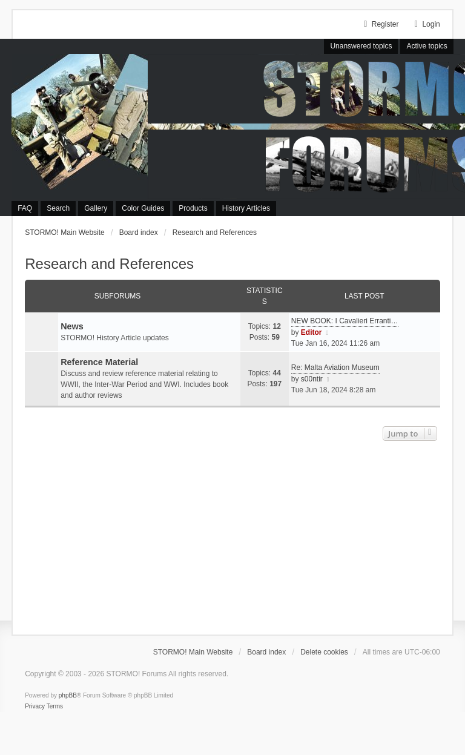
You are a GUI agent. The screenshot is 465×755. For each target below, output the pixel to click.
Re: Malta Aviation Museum (335, 367)
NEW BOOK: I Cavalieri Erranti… (344, 321)
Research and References (109, 264)
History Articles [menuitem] (246, 208)
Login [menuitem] (425, 24)
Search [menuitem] (58, 208)
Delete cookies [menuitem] (324, 652)
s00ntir (312, 379)
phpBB (68, 695)
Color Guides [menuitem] (143, 208)
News (72, 326)
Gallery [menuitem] (95, 208)
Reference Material (99, 362)
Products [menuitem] (193, 208)
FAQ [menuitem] (25, 208)
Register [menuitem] (380, 24)
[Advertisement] (232, 534)
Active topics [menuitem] (426, 46)
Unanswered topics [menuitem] (361, 46)
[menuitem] (35, 706)
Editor (311, 332)
